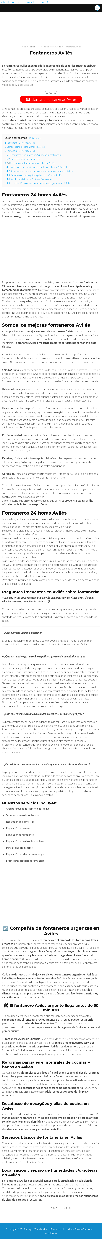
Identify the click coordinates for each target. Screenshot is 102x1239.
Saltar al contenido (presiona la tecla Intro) (24, 2)
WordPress (51, 1233)
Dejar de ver (35, 138)
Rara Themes (76, 1229)
